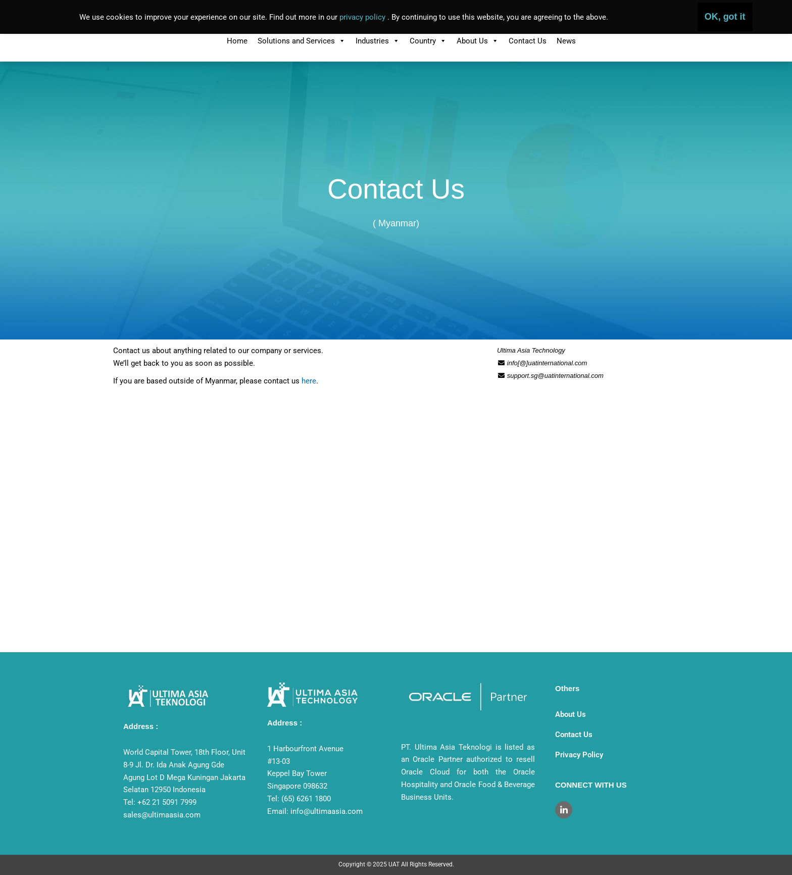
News (566, 40)
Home (237, 40)
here (309, 380)
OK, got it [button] (725, 17)
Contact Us (528, 40)
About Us (478, 40)
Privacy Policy (579, 754)
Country (428, 40)
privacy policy (363, 17)
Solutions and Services (301, 40)
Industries (378, 40)
